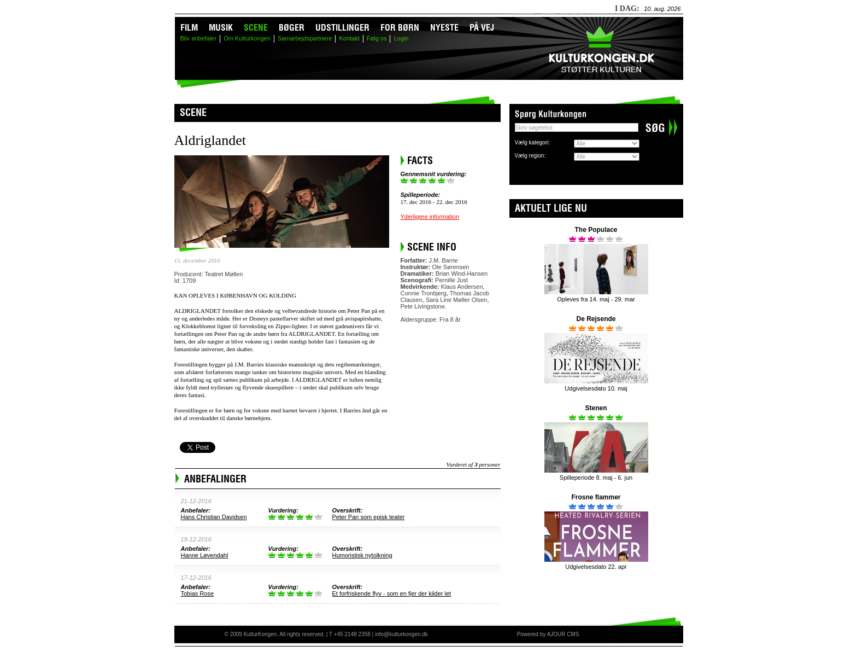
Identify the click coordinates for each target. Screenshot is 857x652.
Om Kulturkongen (247, 38)
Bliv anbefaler (198, 38)
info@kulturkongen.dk (401, 634)
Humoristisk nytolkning (362, 555)
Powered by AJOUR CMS (548, 634)
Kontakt (349, 38)
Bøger (291, 27)
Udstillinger (342, 27)
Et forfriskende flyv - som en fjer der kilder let (391, 593)
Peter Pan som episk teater (368, 517)
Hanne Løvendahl (204, 555)
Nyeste (444, 27)
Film (189, 27)
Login (401, 38)
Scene (256, 27)
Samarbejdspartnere (305, 38)
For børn (399, 27)
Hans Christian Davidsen (214, 517)
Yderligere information (430, 216)
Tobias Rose (197, 593)
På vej (481, 27)
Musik (221, 27)
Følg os (377, 38)
